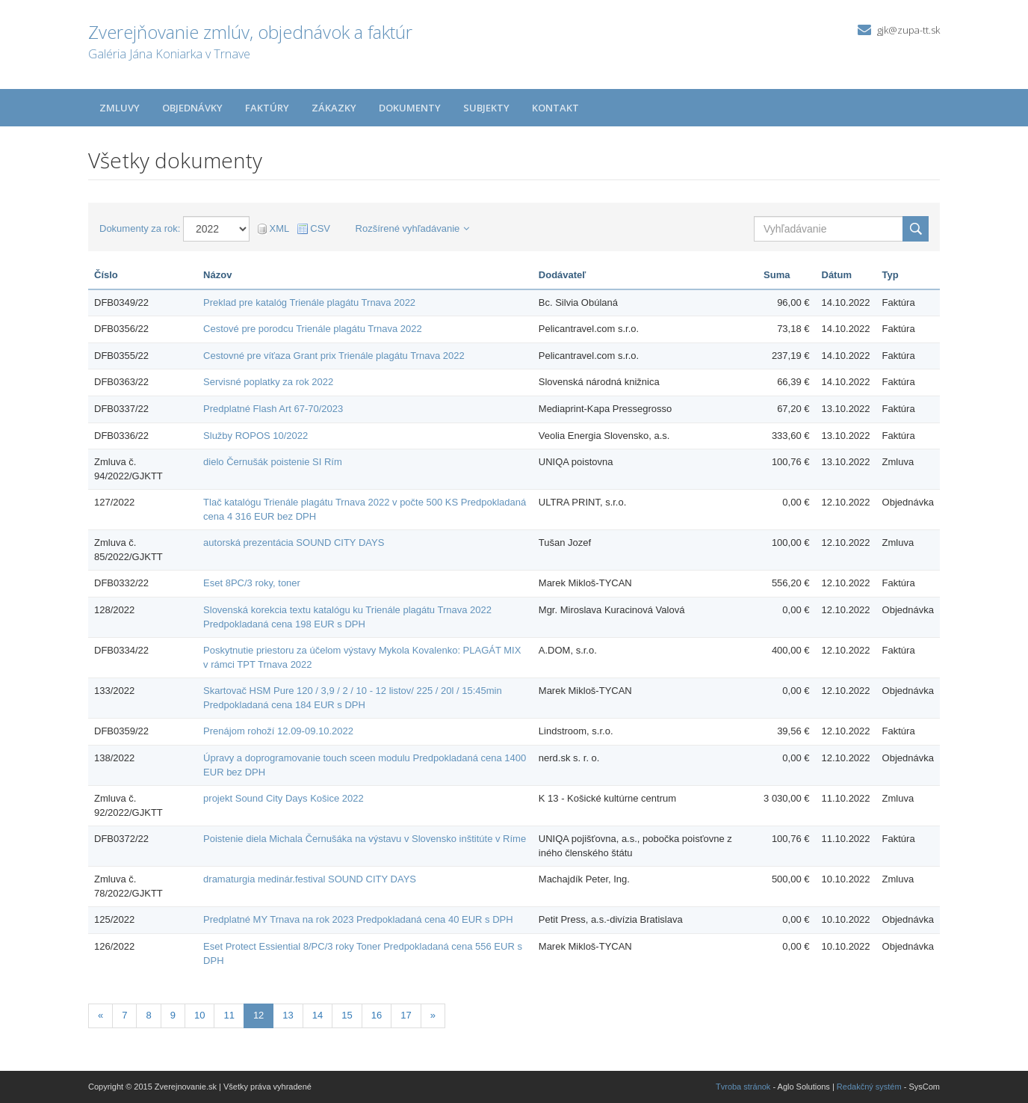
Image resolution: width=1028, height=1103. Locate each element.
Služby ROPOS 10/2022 (255, 435)
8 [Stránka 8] (148, 1015)
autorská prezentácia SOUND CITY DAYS (293, 542)
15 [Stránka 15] (346, 1015)
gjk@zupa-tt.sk (908, 30)
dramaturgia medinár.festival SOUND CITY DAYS (309, 879)
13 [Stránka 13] (287, 1015)
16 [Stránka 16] (376, 1015)
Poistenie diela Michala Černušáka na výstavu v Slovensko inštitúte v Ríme (364, 838)
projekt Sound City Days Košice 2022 (283, 798)
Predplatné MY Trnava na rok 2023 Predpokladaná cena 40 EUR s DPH (358, 919)
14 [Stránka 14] (317, 1015)
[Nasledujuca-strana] (433, 1016)
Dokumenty (410, 107)
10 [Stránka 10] (199, 1015)
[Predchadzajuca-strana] (100, 1016)
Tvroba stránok (743, 1086)
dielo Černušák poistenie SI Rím (272, 461)
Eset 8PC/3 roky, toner (251, 583)
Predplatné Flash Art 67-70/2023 (273, 408)
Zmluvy (119, 107)
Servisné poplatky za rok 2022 (268, 381)
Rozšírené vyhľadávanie (413, 228)
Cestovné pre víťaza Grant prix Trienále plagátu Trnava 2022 (334, 355)
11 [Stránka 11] (228, 1015)
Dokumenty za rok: (139, 228)
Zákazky (334, 107)
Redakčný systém (869, 1086)
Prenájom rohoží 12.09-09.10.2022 (278, 731)
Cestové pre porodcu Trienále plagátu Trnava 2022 (312, 328)
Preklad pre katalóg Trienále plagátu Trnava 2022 (309, 302)
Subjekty (486, 107)
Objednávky (192, 107)
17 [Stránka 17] (405, 1015)
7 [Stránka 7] (124, 1015)
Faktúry (267, 107)
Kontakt (555, 107)
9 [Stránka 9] (173, 1015)
